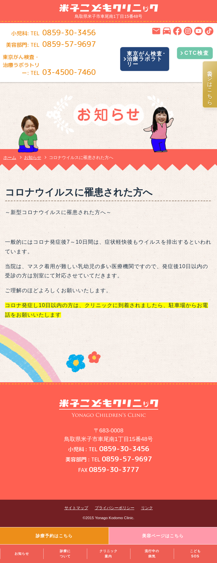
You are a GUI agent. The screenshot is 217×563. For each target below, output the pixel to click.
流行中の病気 (152, 553)
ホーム (9, 157)
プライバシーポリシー (114, 508)
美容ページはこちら (210, 84)
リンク (147, 508)
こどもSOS (195, 553)
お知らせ (22, 553)
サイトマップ (76, 508)
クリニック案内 (108, 553)
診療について (65, 553)
